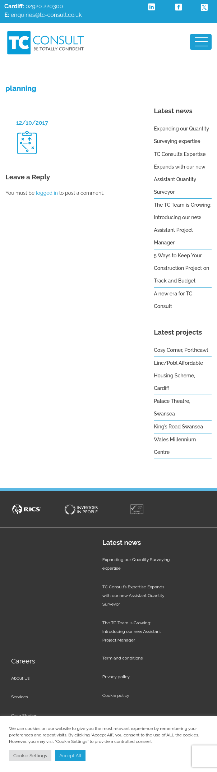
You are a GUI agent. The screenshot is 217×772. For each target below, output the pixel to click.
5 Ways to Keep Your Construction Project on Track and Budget (181, 268)
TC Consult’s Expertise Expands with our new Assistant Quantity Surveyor (133, 595)
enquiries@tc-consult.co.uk (46, 15)
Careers (23, 661)
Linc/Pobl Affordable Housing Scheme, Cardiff (178, 375)
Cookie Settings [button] (30, 755)
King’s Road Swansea (178, 426)
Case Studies (24, 715)
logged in (47, 193)
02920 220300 (33, 6)
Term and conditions (122, 658)
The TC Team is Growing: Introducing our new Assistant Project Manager (131, 631)
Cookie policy (115, 695)
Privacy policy (116, 676)
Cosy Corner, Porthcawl (181, 350)
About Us (20, 678)
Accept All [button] (70, 755)
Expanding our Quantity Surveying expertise (136, 564)
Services (19, 696)
